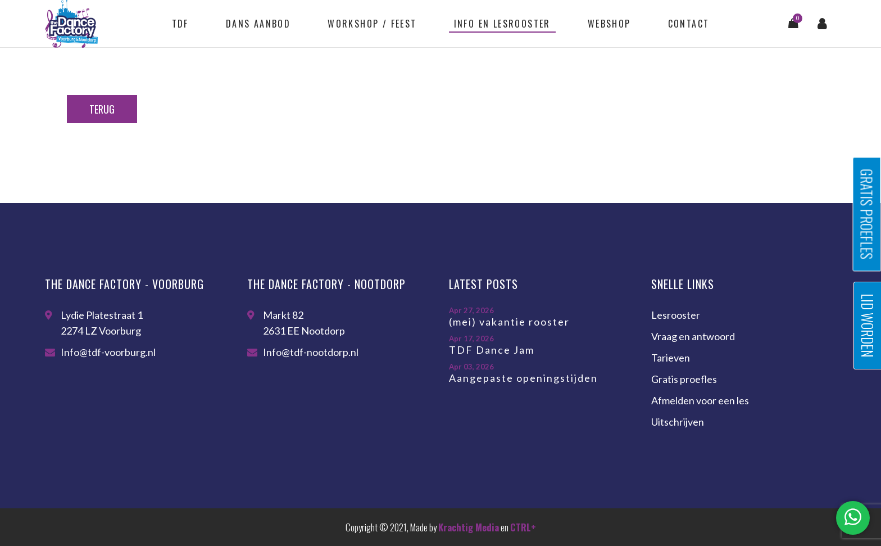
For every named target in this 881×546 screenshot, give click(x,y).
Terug (102, 109)
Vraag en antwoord (693, 336)
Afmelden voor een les (700, 400)
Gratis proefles (684, 379)
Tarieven (670, 357)
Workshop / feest (372, 23)
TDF (180, 23)
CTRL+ (523, 527)
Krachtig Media (468, 527)
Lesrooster (675, 315)
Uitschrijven (677, 422)
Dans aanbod (258, 23)
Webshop (609, 23)
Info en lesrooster (502, 23)
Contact (689, 23)
